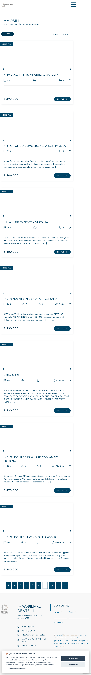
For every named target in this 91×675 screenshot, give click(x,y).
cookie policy (39, 660)
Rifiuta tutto (73, 664)
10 (52, 585)
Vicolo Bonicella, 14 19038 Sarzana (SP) (30, 617)
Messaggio (58, 622)
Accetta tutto (73, 658)
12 (65, 585)
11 (58, 585)
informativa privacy (70, 635)
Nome (57, 612)
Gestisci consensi (17, 668)
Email (71, 612)
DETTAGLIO (62, 99)
